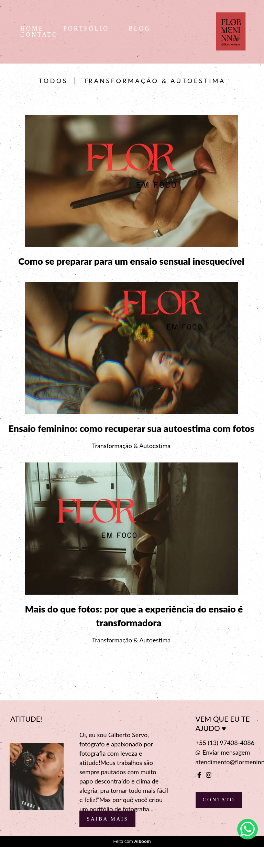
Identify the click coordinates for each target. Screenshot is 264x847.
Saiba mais (107, 819)
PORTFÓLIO (87, 28)
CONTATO (39, 34)
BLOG (139, 28)
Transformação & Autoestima (155, 80)
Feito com (132, 841)
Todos (53, 80)
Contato (219, 799)
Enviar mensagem (226, 752)
